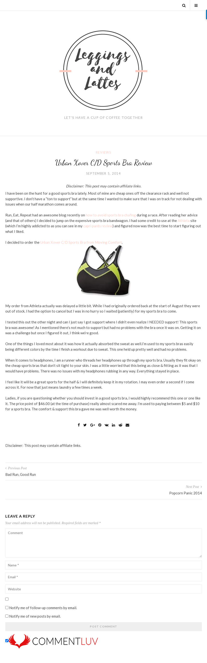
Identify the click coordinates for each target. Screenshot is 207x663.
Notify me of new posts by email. (35, 616)
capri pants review (97, 226)
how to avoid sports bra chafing (111, 215)
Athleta (184, 220)
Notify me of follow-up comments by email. (43, 608)
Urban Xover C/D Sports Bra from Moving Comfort (81, 242)
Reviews (103, 152)
